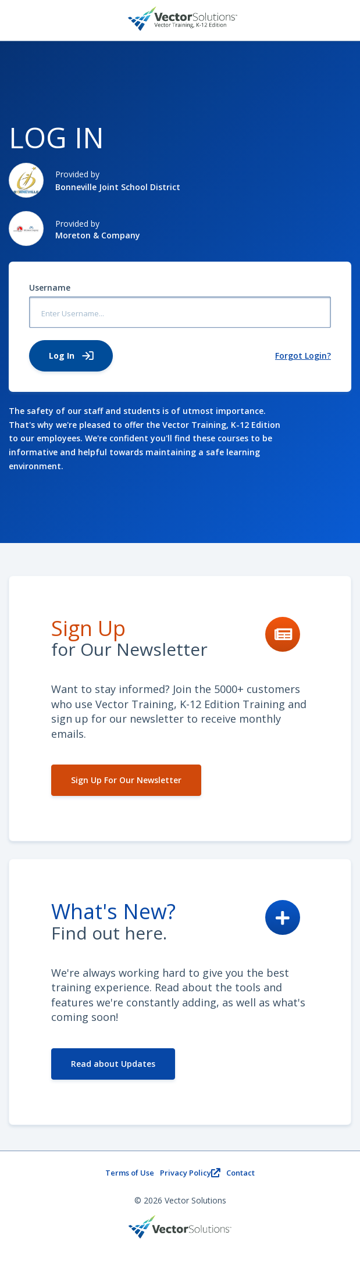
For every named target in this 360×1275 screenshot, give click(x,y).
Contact (240, 1172)
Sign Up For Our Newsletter (126, 779)
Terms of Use (129, 1172)
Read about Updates (113, 1063)
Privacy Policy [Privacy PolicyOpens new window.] (190, 1172)
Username (49, 287)
